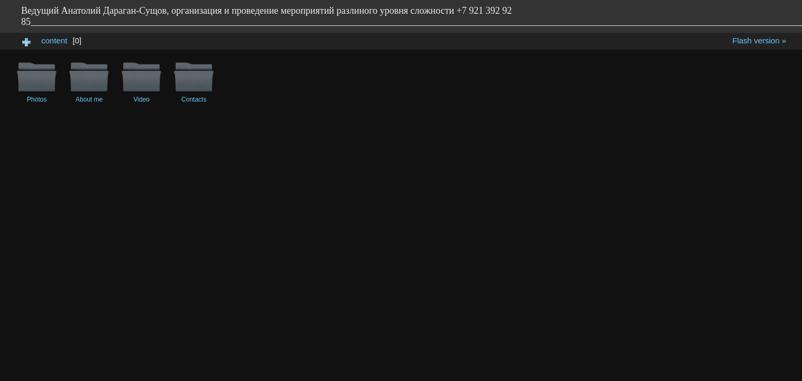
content (54, 40)
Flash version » (759, 40)
